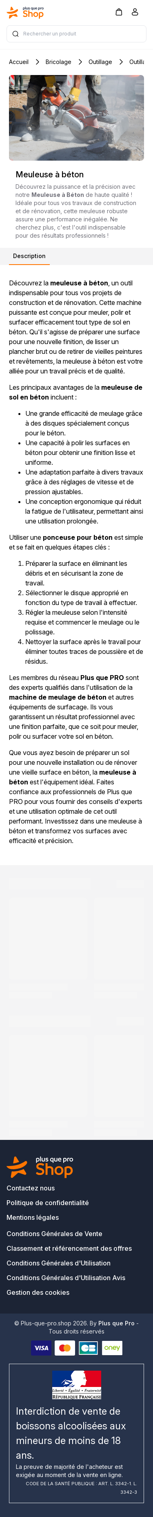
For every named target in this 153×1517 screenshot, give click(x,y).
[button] (119, 12)
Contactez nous (31, 1188)
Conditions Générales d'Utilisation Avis (66, 1278)
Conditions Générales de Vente (54, 1234)
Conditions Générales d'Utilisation (59, 1263)
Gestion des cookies (38, 1292)
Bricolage (58, 61)
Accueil (19, 61)
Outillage (100, 61)
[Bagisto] (25, 13)
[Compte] (135, 13)
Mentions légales (33, 1217)
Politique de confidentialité (48, 1203)
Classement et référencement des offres (69, 1248)
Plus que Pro (116, 1323)
